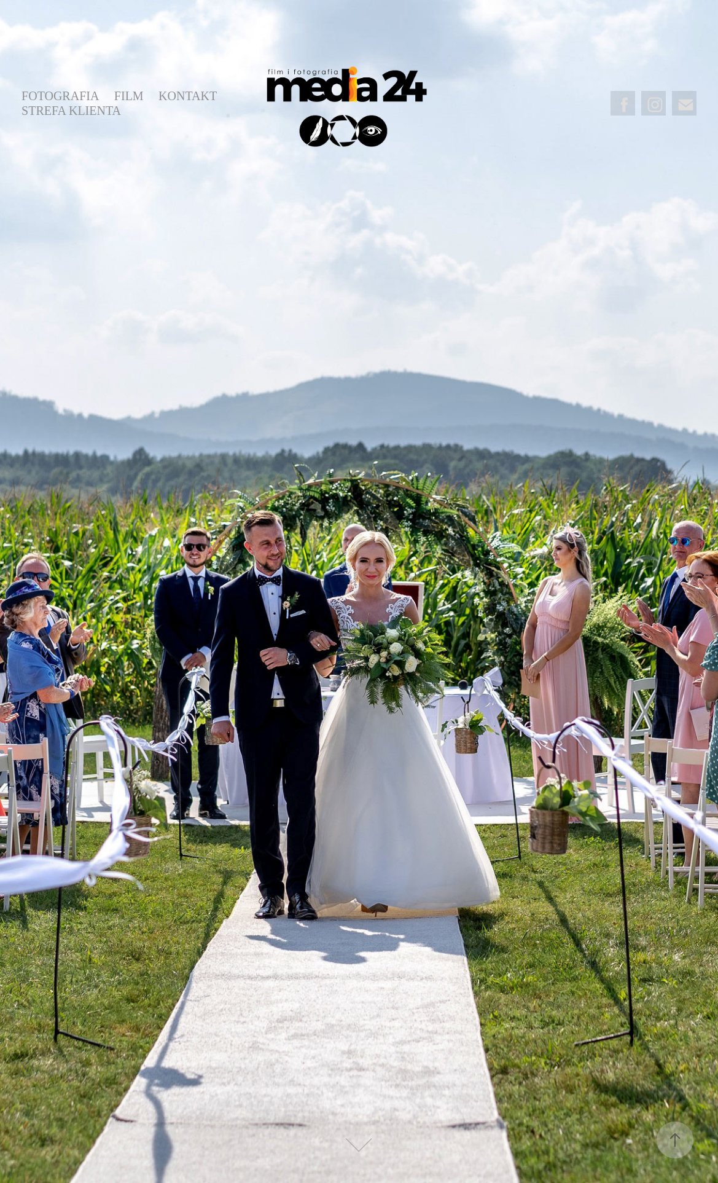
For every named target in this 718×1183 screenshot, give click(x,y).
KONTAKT (187, 96)
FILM (129, 96)
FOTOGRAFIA (60, 96)
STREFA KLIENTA (71, 110)
